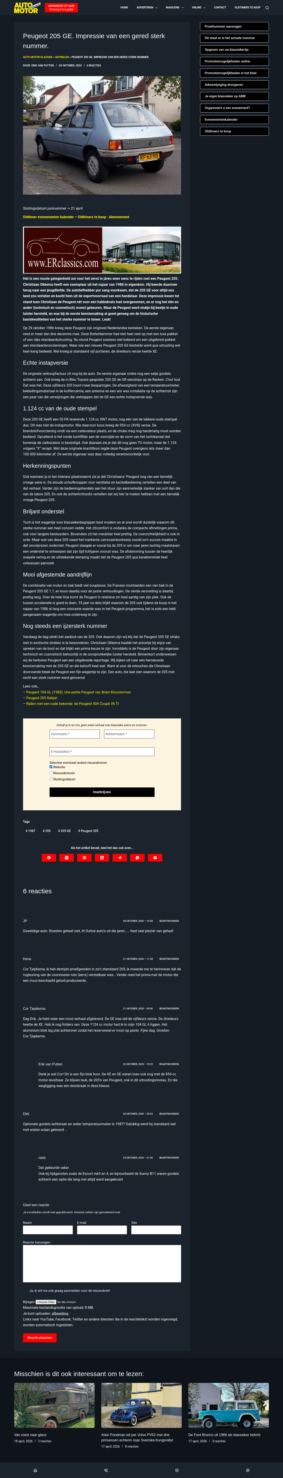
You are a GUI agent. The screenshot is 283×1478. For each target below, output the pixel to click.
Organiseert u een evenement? (227, 108)
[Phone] (106, 1470)
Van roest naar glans (30, 1435)
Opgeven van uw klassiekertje (227, 50)
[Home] (35, 1470)
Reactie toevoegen (37, 1242)
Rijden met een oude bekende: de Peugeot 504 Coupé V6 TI (72, 704)
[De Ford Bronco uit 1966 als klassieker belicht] (228, 1405)
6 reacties (94, 65)
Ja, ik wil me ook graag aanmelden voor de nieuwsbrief (66, 1291)
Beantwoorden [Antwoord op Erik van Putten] (169, 1064)
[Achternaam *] (129, 734)
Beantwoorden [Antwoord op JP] (169, 921)
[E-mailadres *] (102, 751)
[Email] (247, 1470)
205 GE (64, 831)
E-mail (81, 1223)
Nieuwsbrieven (62, 773)
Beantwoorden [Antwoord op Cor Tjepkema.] (169, 1008)
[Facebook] (49, 858)
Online (199, 7)
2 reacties (45, 1441)
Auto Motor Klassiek (37, 57)
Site (134, 1223)
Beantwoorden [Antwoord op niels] (169, 1157)
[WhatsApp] (137, 858)
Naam (27, 1223)
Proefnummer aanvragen (223, 26)
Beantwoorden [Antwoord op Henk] (169, 959)
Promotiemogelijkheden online (227, 61)
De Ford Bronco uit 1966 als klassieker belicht (224, 1435)
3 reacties (219, 1441)
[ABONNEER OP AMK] (61, 7)
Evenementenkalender (221, 120)
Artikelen (62, 57)
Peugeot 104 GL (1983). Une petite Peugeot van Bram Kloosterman (78, 692)
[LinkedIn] (102, 858)
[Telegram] (120, 858)
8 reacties (132, 1446)
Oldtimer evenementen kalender (48, 217)
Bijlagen (29, 1302)
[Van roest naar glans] (54, 1405)
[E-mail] (155, 858)
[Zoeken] (267, 7)
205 (47, 831)
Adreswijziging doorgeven (224, 85)
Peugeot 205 (88, 831)
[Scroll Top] (177, 1470)
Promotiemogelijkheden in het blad (230, 73)
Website (57, 767)
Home (124, 7)
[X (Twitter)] (66, 858)
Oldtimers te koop (247, 7)
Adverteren (147, 7)
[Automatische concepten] (102, 250)
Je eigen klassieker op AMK (225, 96)
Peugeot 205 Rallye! (41, 698)
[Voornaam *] (75, 734)
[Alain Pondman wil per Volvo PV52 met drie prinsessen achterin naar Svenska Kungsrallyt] (141, 1405)
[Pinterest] (84, 858)
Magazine (175, 7)
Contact (220, 7)
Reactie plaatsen (39, 1338)
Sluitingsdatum (62, 779)
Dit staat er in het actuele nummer (230, 38)
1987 (30, 831)
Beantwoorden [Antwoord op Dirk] (169, 1113)
